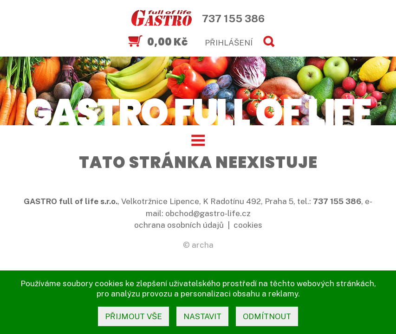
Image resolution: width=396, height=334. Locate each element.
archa (203, 245)
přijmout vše (133, 316)
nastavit (202, 316)
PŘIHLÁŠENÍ (229, 42)
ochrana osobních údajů (179, 225)
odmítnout (267, 316)
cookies (248, 225)
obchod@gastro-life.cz (208, 213)
